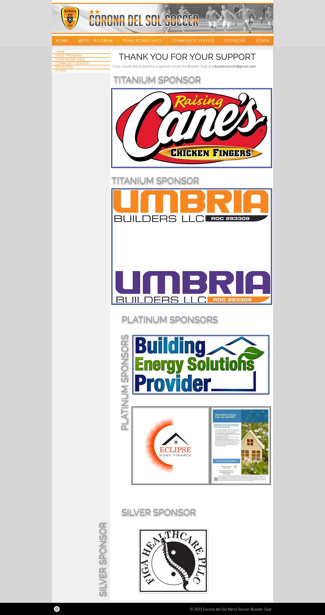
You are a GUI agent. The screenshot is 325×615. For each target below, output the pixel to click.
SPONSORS (64, 67)
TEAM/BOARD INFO (70, 59)
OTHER (60, 71)
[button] (95, 40)
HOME (60, 51)
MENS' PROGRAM (68, 55)
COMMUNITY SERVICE (72, 63)
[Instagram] (57, 609)
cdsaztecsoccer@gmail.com (234, 66)
